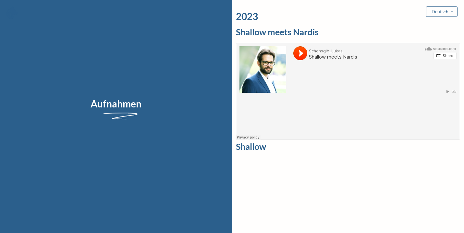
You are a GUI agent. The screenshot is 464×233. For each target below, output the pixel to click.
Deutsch (440, 11)
